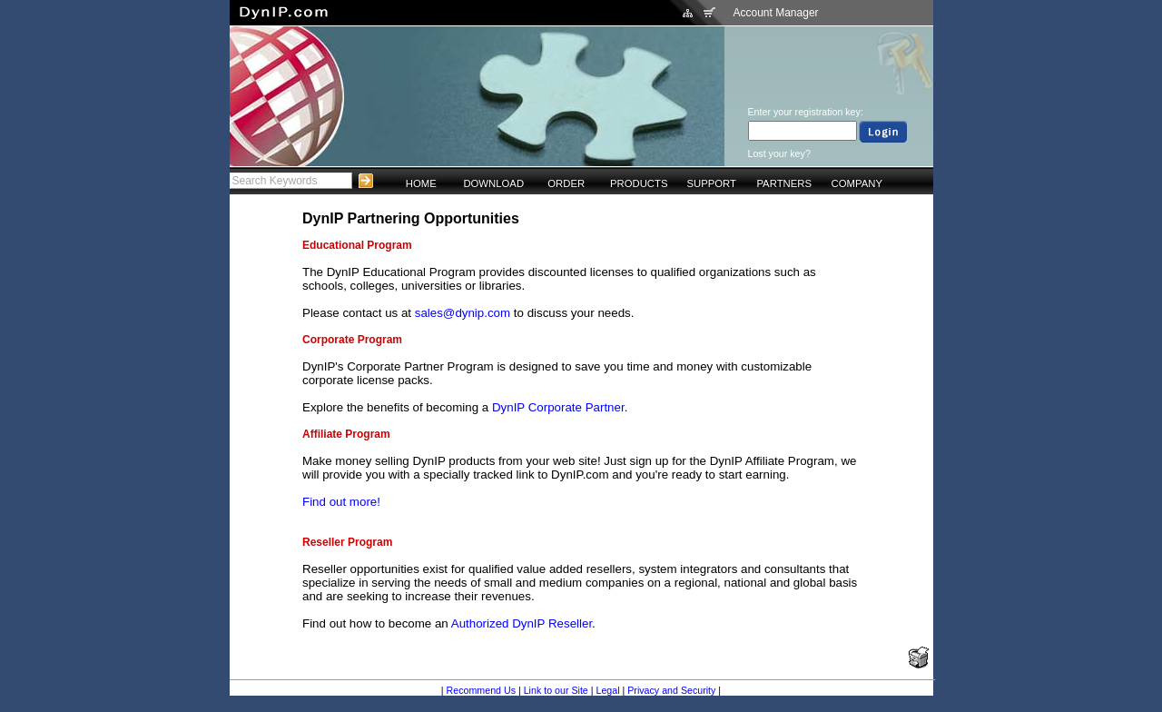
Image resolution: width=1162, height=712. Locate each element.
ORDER (566, 183)
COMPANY (857, 183)
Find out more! (341, 502)
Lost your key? (779, 153)
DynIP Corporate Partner (558, 407)
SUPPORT (711, 183)
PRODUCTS (639, 183)
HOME (421, 183)
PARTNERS (784, 183)
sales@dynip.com (462, 313)
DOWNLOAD (493, 183)
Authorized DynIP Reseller (521, 623)
